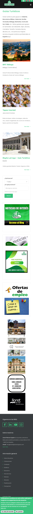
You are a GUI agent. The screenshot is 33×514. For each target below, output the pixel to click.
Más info (3, 508)
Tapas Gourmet (9, 110)
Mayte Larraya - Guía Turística (16, 158)
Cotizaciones (8, 461)
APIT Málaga (8, 64)
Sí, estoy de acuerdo (8, 511)
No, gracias (19, 511)
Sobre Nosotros (8, 458)
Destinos (6, 467)
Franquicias (7, 486)
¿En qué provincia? (9, 184)
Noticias (6, 477)
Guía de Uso (7, 474)
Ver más (26, 78)
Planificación (7, 483)
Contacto (6, 464)
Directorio (7, 470)
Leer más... (6, 447)
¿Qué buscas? (8, 178)
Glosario (6, 480)
